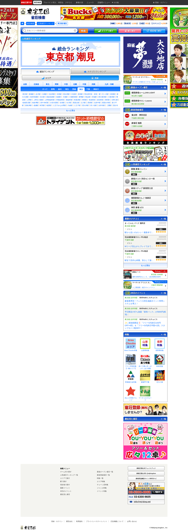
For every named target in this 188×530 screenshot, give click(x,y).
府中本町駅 (44, 102)
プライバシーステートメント (96, 521)
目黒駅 (59, 94)
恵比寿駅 (66, 94)
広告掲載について (117, 521)
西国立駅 (76, 102)
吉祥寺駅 (101, 105)
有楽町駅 (92, 100)
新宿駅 (112, 94)
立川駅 (83, 102)
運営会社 (69, 521)
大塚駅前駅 (73, 97)
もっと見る (70, 110)
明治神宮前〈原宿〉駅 (92, 94)
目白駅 (42, 97)
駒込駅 (87, 97)
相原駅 (48, 105)
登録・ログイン (57, 521)
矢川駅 (68, 102)
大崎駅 (44, 94)
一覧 (163, 88)
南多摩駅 (35, 102)
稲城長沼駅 (26, 102)
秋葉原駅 (77, 100)
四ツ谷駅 (93, 105)
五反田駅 (51, 94)
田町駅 (107, 100)
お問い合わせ (132, 521)
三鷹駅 (109, 105)
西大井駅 (85, 105)
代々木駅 (105, 94)
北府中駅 (97, 102)
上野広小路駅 (38, 100)
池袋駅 (58, 97)
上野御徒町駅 (49, 100)
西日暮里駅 (102, 97)
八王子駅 (77, 105)
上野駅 (29, 100)
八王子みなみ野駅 (59, 105)
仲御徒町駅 (60, 100)
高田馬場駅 (34, 97)
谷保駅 (62, 102)
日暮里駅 (111, 97)
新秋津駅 (28, 105)
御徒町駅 (69, 100)
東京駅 (24, 94)
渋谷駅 (73, 94)
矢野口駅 (114, 100)
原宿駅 (80, 94)
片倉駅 (70, 105)
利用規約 (79, 521)
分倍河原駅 (54, 102)
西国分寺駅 (106, 102)
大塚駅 (65, 97)
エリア (46, 78)
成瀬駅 (35, 105)
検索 (83, 31)
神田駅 (84, 100)
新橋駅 (31, 94)
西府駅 (90, 102)
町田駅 (42, 105)
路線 (94, 78)
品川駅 (38, 94)
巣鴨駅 (81, 97)
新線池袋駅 (50, 97)
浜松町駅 (100, 100)
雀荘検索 (30, 23)
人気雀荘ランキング (46, 23)
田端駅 (94, 97)
